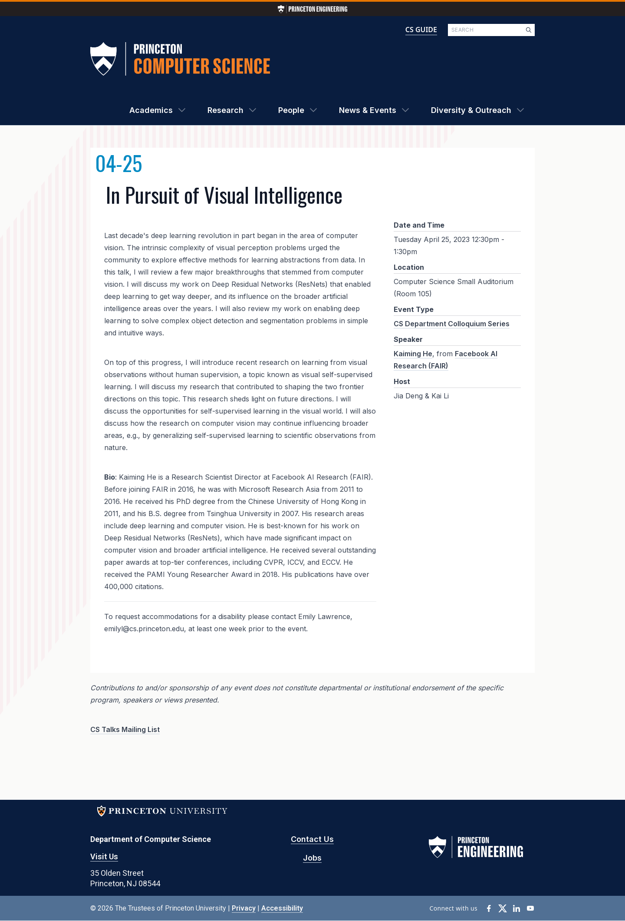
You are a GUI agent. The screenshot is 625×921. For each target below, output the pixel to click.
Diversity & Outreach (471, 110)
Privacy (244, 908)
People (291, 110)
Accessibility (282, 908)
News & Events (367, 110)
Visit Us (104, 856)
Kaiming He (413, 353)
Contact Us (312, 839)
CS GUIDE (421, 29)
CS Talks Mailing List (125, 729)
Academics (151, 110)
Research (225, 110)
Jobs (312, 857)
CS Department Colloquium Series (452, 323)
